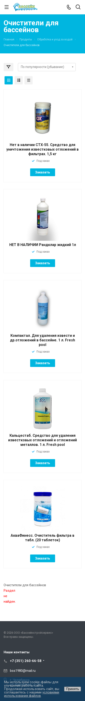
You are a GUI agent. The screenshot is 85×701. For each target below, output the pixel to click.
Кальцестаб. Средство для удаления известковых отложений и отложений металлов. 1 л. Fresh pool (42, 440)
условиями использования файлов (31, 694)
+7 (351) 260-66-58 (25, 661)
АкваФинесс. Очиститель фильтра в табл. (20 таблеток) (42, 537)
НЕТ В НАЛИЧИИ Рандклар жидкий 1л (42, 245)
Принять (72, 689)
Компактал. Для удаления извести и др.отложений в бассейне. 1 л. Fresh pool (42, 340)
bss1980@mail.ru (23, 671)
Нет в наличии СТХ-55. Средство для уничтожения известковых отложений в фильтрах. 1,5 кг (42, 149)
